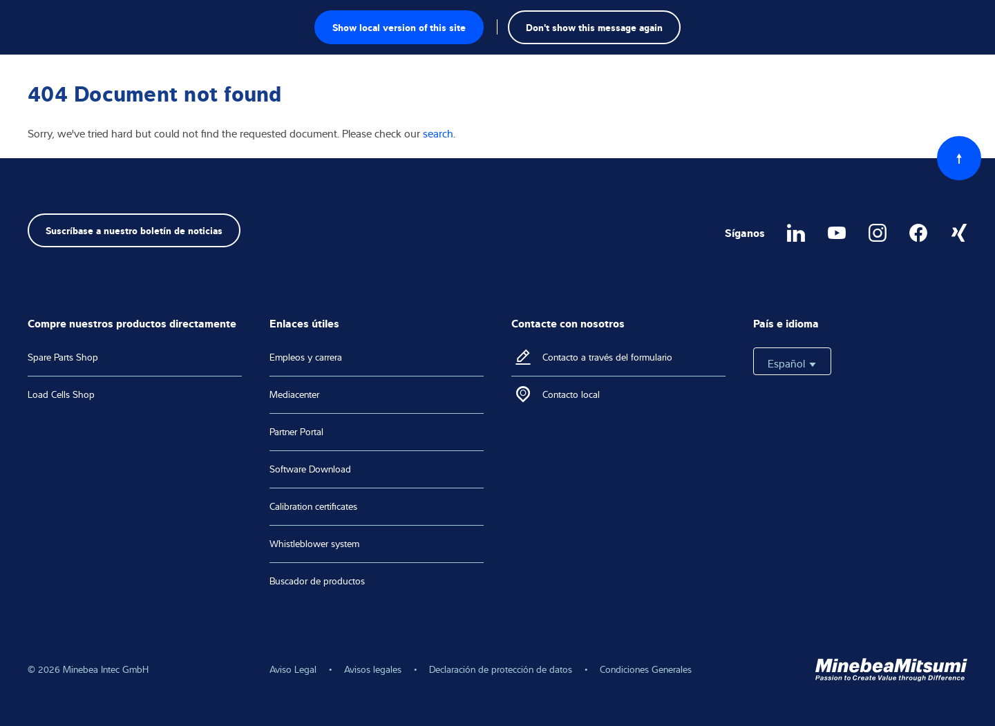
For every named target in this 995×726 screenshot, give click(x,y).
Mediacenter (294, 394)
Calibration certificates (313, 506)
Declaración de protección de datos (500, 669)
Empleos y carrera (305, 357)
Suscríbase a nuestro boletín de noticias (134, 229)
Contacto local (571, 394)
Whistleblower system (314, 544)
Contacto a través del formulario (607, 357)
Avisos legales (372, 669)
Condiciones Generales (646, 669)
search (438, 133)
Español (792, 363)
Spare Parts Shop (63, 357)
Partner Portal (296, 432)
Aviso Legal (292, 669)
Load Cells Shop (61, 394)
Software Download (310, 469)
